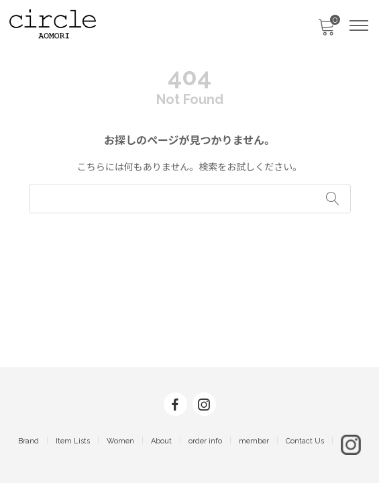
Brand (28, 441)
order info (205, 441)
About (161, 441)
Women (120, 441)
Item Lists (73, 441)
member (254, 441)
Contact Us (305, 441)
